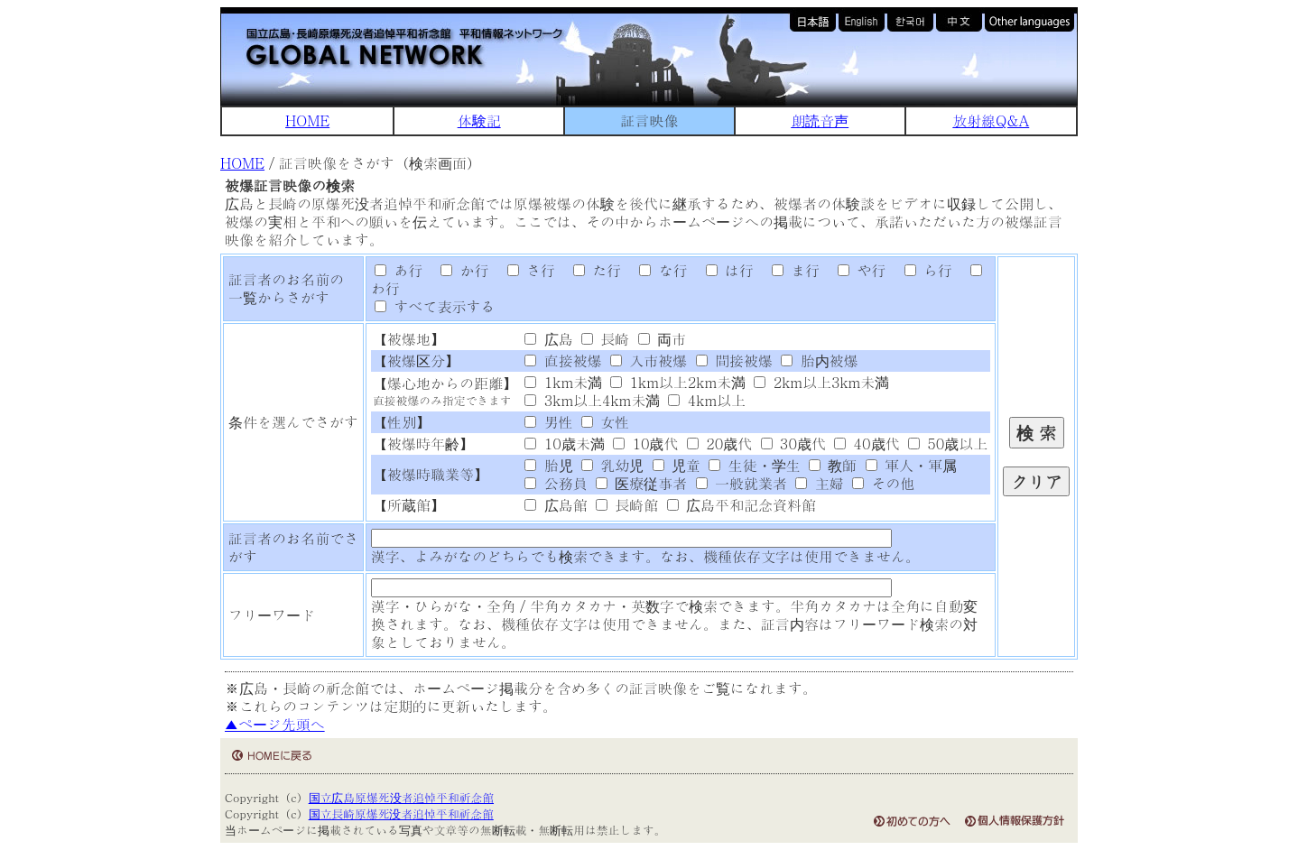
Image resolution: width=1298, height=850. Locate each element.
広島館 (555, 504)
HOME (307, 120)
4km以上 (707, 400)
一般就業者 (741, 483)
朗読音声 (819, 120)
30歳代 (793, 443)
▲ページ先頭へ (275, 724)
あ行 (398, 270)
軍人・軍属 (911, 465)
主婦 (819, 483)
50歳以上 (947, 443)
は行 (723, 270)
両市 (662, 338)
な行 (657, 270)
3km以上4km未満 (592, 400)
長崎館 (627, 504)
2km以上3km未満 (821, 382)
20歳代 (719, 443)
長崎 (605, 338)
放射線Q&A (990, 120)
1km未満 (563, 382)
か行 (458, 270)
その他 (883, 483)
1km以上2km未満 (678, 382)
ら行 (921, 270)
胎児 (548, 465)
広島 (548, 338)
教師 (833, 465)
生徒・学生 (754, 465)
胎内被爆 (819, 360)
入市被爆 (648, 360)
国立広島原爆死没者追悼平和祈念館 (401, 797)
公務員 (555, 483)
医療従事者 (641, 483)
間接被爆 (734, 360)
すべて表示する (435, 306)
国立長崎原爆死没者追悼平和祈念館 (401, 813)
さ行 (524, 270)
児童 (676, 465)
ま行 (789, 270)
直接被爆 (562, 360)
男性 (548, 421)
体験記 (479, 120)
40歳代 (866, 443)
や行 (855, 270)
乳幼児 (612, 465)
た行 (590, 270)
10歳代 (645, 443)
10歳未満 (564, 443)
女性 (605, 421)
